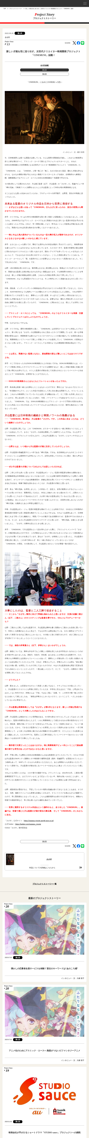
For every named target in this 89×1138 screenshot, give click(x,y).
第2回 (44, 74)
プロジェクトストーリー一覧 (44, 884)
